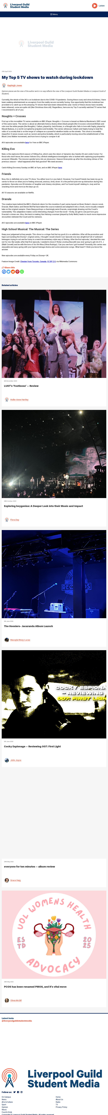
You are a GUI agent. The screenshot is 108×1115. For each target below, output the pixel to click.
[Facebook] (4, 272)
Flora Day (14, 520)
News (4, 1099)
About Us (59, 1099)
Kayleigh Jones (14, 85)
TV (57, 1104)
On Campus (6, 1097)
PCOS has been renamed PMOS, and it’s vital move (35, 986)
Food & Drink (7, 1112)
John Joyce (15, 760)
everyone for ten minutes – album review (29, 866)
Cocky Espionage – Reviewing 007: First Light (32, 746)
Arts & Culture (7, 1102)
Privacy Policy (61, 1107)
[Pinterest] (17, 272)
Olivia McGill (15, 1000)
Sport (4, 1104)
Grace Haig (15, 880)
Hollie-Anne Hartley (19, 399)
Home (58, 1097)
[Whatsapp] (22, 272)
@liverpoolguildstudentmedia (17, 1021)
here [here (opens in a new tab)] (60, 168)
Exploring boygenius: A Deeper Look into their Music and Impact (43, 506)
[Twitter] (8, 272)
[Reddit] (13, 272)
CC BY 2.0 (51, 261)
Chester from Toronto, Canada (33, 261)
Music (4, 1110)
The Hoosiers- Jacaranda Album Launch (28, 626)
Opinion (5, 1107)
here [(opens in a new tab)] (27, 142)
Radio (58, 1102)
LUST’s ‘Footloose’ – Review (21, 385)
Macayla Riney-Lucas (20, 640)
